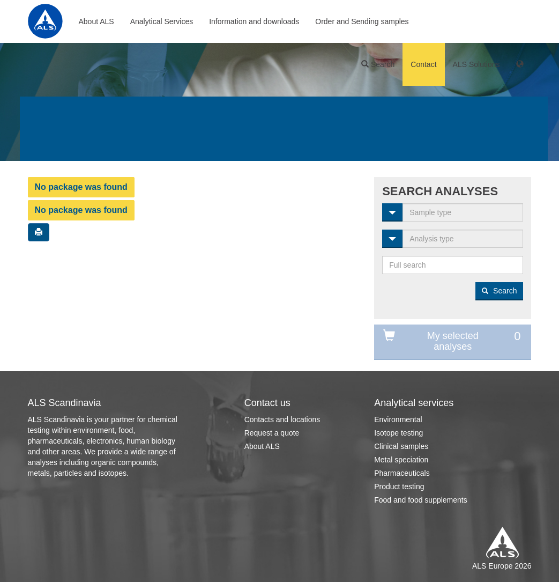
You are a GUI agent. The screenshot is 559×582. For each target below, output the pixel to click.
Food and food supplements (420, 500)
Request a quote (272, 433)
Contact (423, 64)
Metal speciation (401, 459)
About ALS (96, 21)
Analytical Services (161, 21)
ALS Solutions (476, 64)
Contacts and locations (282, 419)
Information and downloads (254, 21)
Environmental (398, 419)
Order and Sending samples (361, 21)
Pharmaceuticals (402, 473)
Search (377, 64)
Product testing (399, 486)
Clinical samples (401, 446)
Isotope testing (398, 433)
